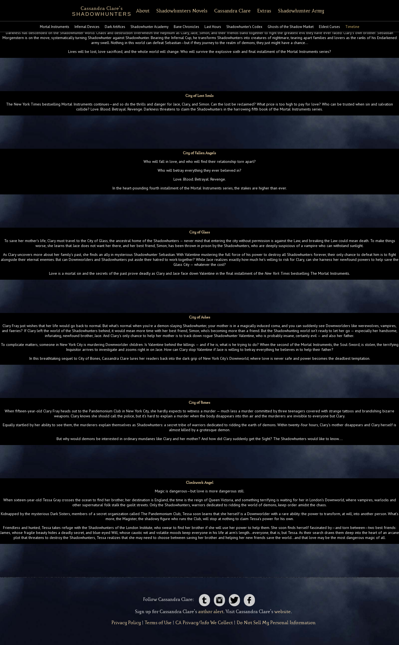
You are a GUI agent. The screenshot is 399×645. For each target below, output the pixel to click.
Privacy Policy (126, 623)
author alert (210, 612)
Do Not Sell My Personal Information (276, 623)
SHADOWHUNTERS (96, 10)
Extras (269, 11)
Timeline (352, 26)
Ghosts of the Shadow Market (291, 26)
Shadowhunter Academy (149, 26)
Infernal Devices (87, 26)
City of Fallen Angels (199, 153)
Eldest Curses (329, 26)
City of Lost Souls (199, 96)
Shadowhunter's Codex (244, 26)
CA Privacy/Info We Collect (204, 623)
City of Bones (199, 403)
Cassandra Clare (237, 11)
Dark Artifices (115, 26)
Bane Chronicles (186, 26)
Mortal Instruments (54, 26)
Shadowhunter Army (306, 11)
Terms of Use (158, 623)
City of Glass (199, 232)
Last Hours (212, 26)
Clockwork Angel (199, 483)
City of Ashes (199, 317)
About (148, 11)
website (282, 612)
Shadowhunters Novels (187, 11)
